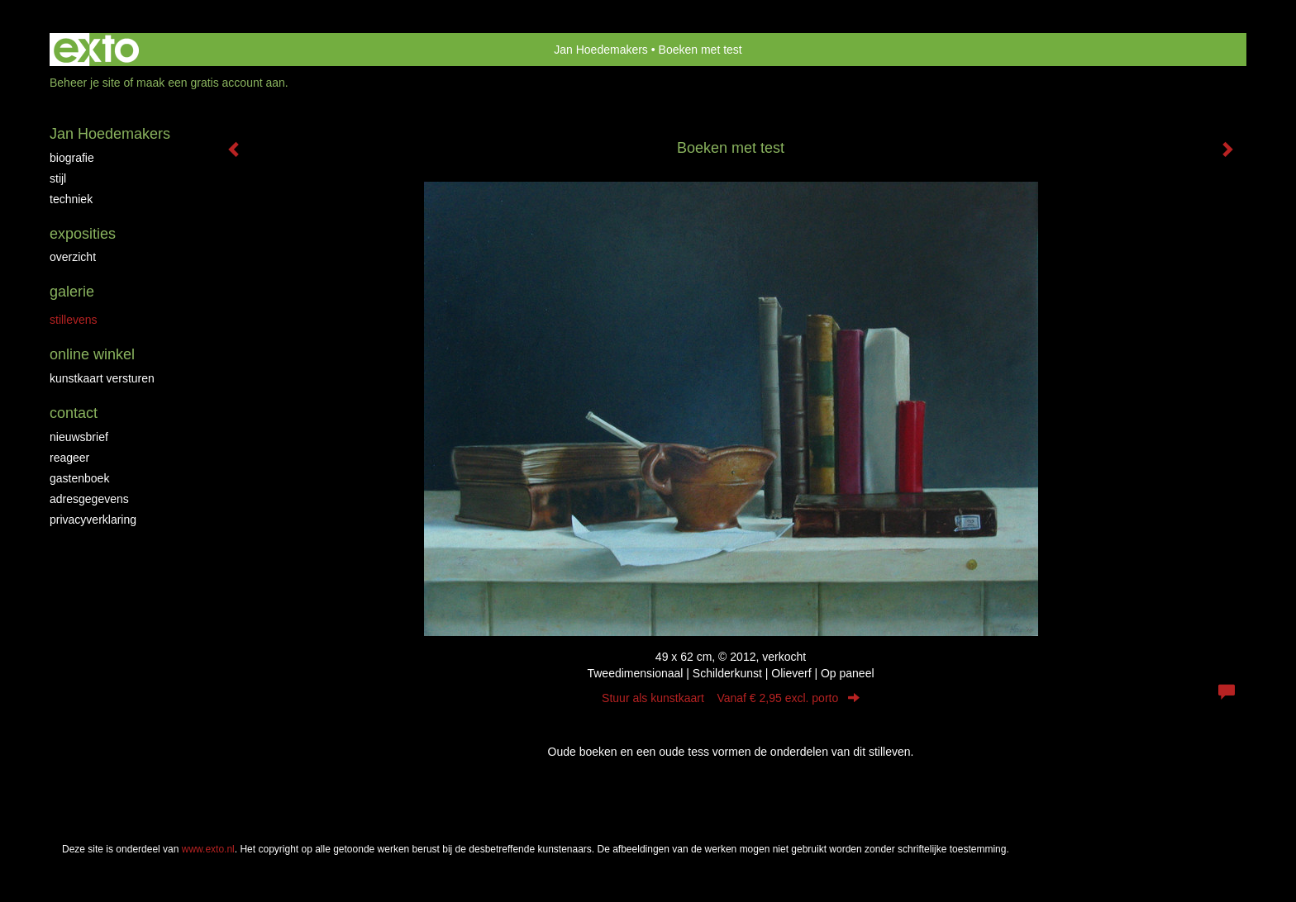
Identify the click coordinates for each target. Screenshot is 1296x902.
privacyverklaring (93, 519)
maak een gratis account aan (210, 82)
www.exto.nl (208, 849)
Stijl (58, 178)
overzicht (73, 256)
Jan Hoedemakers (601, 49)
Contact (74, 413)
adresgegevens (89, 499)
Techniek (71, 199)
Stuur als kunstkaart (731, 698)
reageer (69, 457)
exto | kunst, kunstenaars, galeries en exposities (96, 49)
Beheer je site (85, 82)
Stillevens (74, 319)
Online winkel (92, 354)
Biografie (72, 157)
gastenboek (79, 478)
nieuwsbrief (79, 437)
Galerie (72, 291)
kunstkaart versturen (102, 378)
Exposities (83, 234)
